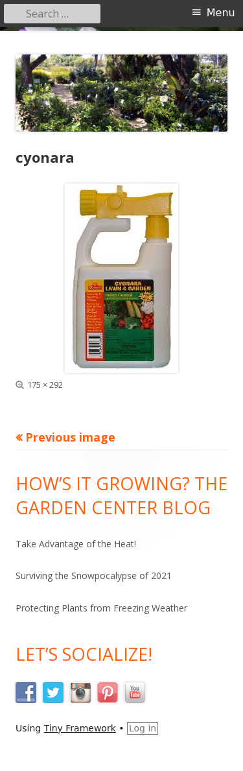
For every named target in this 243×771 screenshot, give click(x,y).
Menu (221, 12)
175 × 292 (45, 384)
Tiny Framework (80, 728)
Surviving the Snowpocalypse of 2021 (94, 575)
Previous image (70, 437)
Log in (142, 728)
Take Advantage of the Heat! (76, 544)
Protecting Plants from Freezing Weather (101, 608)
